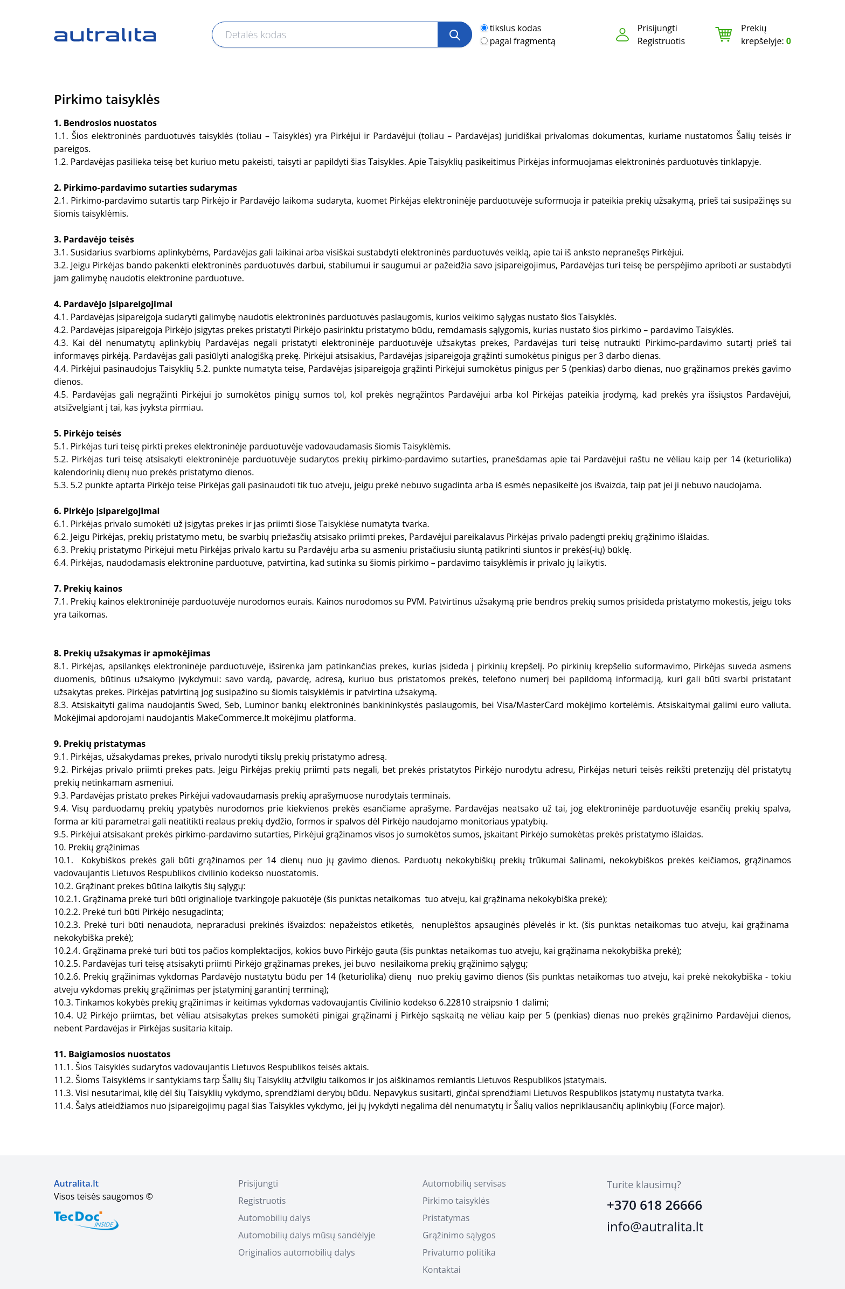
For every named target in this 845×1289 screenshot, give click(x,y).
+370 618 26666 (654, 1205)
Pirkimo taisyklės (456, 1201)
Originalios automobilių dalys (296, 1252)
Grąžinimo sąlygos (459, 1235)
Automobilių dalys (274, 1218)
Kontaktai (441, 1270)
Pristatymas (445, 1218)
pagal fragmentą (523, 41)
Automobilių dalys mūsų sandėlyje (306, 1235)
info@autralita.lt (655, 1226)
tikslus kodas (516, 28)
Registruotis (661, 41)
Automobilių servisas (464, 1183)
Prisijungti (657, 28)
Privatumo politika (459, 1252)
